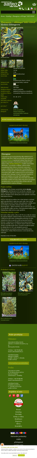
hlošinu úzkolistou (7, 160)
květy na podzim (18, 110)
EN (35, 8)
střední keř (16, 115)
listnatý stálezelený (19, 111)
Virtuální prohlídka (18, 363)
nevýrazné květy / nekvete (20, 113)
